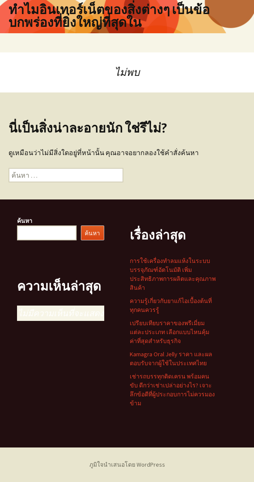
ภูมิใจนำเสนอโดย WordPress (127, 464)
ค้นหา (24, 221)
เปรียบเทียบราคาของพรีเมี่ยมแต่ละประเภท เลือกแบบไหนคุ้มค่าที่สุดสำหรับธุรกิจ (169, 332)
